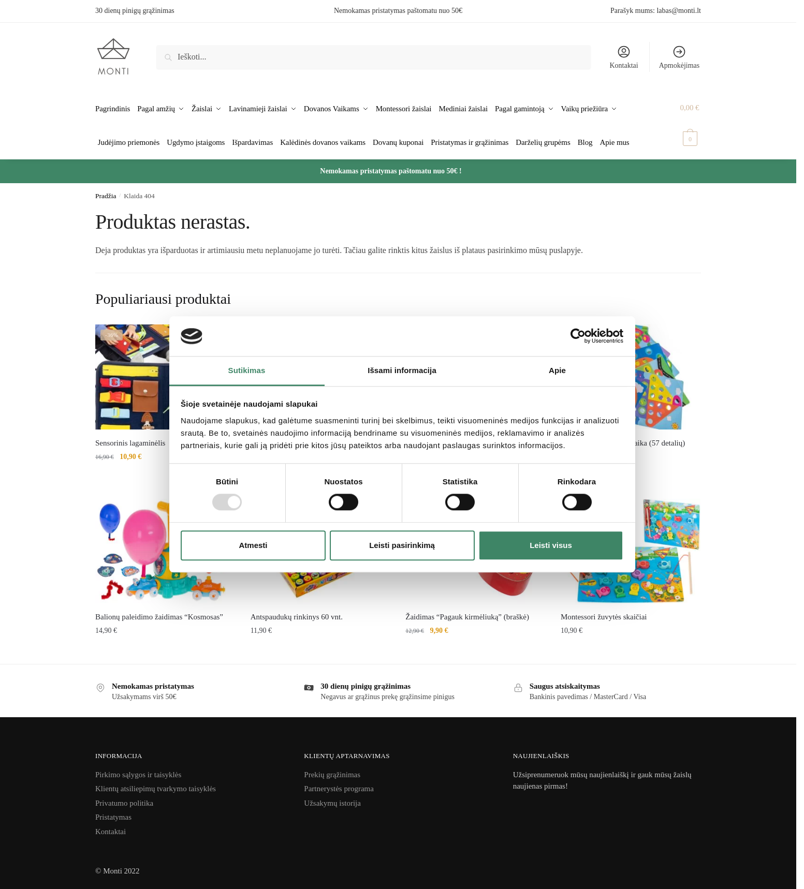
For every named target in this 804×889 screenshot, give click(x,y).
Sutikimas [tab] (247, 370)
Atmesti (253, 545)
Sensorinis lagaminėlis (130, 437)
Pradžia (105, 191)
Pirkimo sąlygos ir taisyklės (138, 769)
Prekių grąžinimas (332, 769)
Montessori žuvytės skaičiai (604, 612)
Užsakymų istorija (332, 798)
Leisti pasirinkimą (402, 545)
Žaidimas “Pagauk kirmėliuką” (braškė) (467, 612)
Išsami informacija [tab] (402, 370)
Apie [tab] (557, 370)
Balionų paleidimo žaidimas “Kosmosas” (159, 612)
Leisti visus (551, 545)
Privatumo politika (124, 798)
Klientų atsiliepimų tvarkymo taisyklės (155, 783)
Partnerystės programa (339, 783)
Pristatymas (113, 812)
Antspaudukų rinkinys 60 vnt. (297, 612)
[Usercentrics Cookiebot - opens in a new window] (578, 336)
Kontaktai (623, 57)
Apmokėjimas (679, 57)
